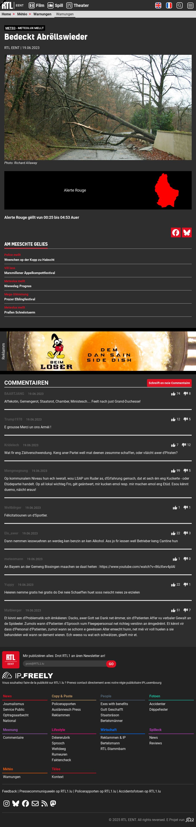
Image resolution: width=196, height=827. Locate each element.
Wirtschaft (109, 730)
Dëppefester (158, 709)
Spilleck (155, 730)
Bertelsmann (110, 743)
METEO (10, 28)
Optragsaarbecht (15, 715)
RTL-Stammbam (113, 749)
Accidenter (157, 704)
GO (111, 664)
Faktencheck (61, 760)
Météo (22, 14)
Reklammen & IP (113, 738)
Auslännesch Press (66, 709)
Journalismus (13, 704)
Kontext (57, 777)
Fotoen (154, 696)
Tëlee (56, 769)
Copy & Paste (62, 696)
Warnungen (42, 14)
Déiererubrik (61, 738)
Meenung (10, 730)
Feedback (9, 791)
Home (6, 14)
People (106, 696)
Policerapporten (64, 704)
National (9, 721)
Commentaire (13, 738)
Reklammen (61, 715)
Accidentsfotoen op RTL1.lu (140, 791)
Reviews (155, 743)
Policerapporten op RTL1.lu (95, 791)
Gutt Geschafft (112, 709)
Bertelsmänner (112, 721)
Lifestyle (58, 730)
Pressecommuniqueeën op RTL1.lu (45, 791)
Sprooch (58, 743)
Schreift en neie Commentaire (169, 383)
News (7, 696)
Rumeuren (59, 754)
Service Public (13, 709)
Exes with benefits (114, 704)
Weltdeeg (59, 749)
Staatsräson (110, 715)
